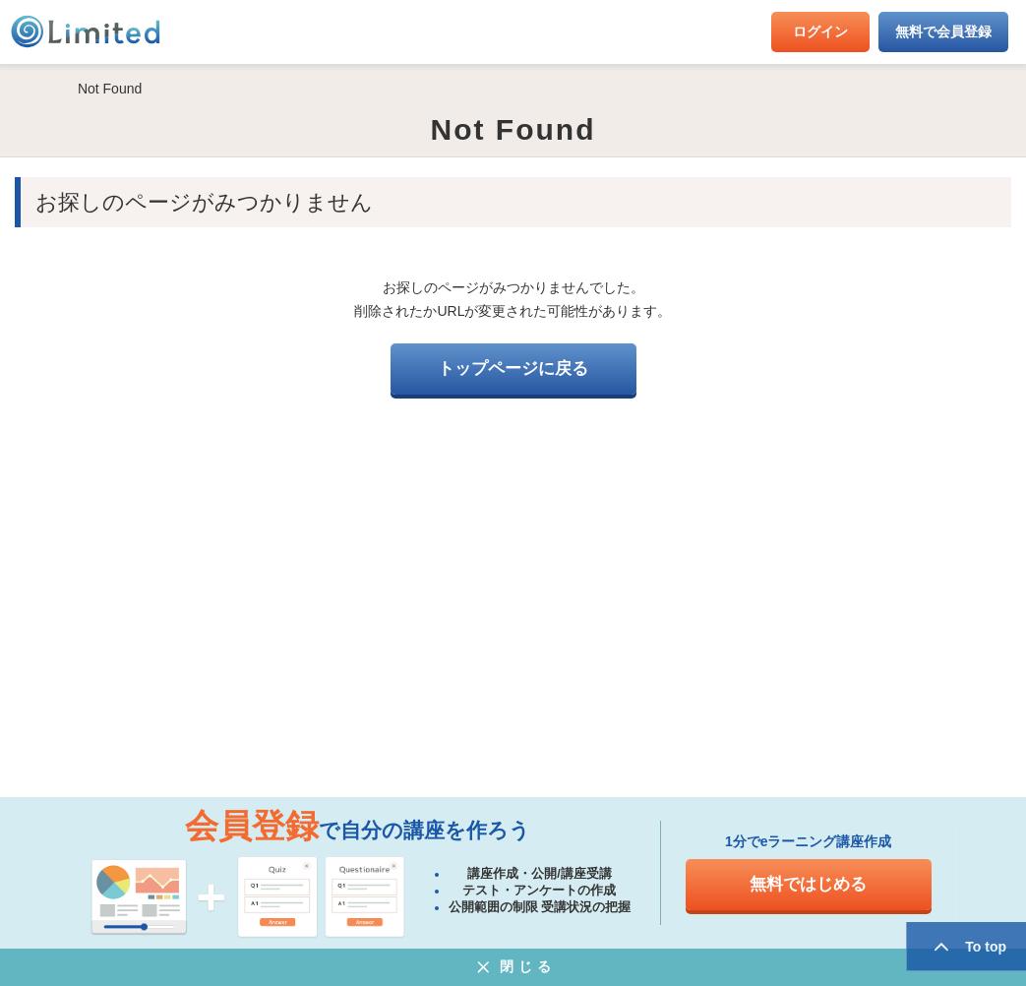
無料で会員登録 (943, 31)
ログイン (820, 31)
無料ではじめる (808, 884)
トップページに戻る (513, 368)
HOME (29, 88)
